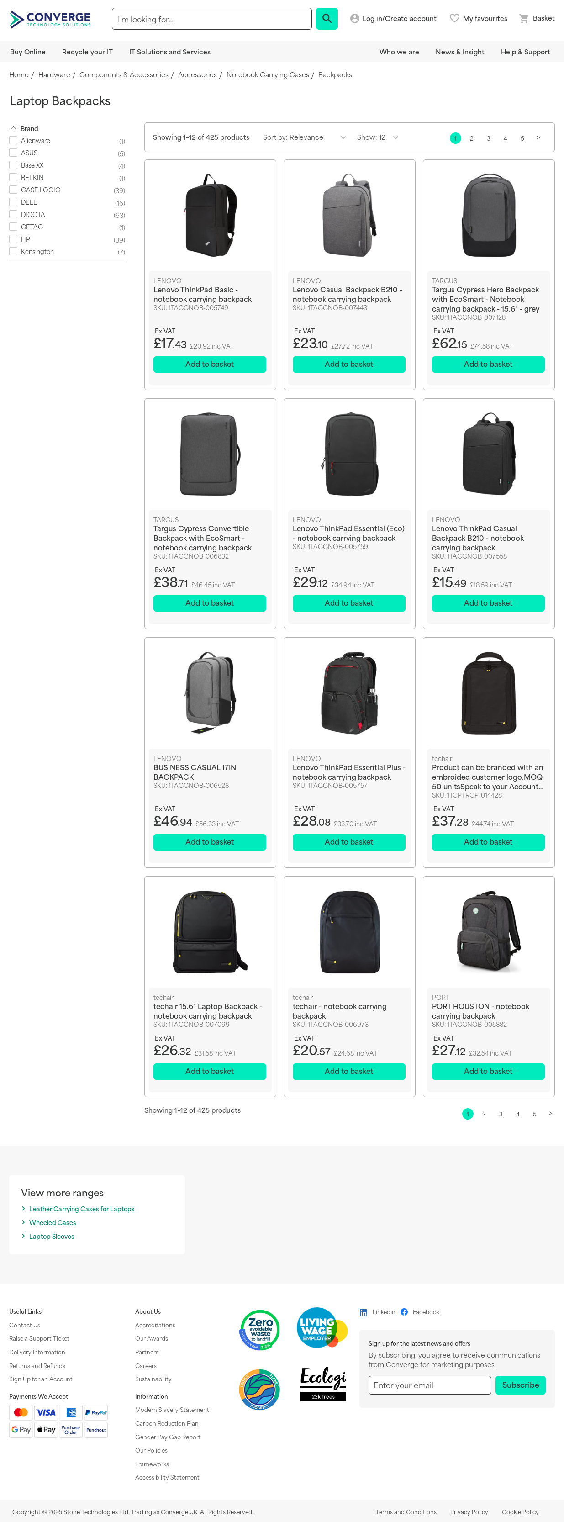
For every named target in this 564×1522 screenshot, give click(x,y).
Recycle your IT (87, 51)
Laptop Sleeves (51, 1236)
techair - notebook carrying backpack (340, 1010)
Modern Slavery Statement (172, 1409)
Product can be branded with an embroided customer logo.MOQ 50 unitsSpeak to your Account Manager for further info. (487, 776)
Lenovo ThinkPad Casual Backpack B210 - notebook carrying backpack (478, 537)
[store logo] (51, 19)
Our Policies (151, 1449)
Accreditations (155, 1324)
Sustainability (153, 1378)
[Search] (327, 19)
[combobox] (211, 19)
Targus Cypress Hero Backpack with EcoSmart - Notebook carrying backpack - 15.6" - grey (485, 298)
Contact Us (24, 1324)
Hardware (54, 74)
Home (19, 74)
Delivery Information (37, 1351)
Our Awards (151, 1337)
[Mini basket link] (537, 19)
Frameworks (152, 1463)
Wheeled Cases (52, 1222)
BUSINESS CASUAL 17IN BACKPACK (194, 772)
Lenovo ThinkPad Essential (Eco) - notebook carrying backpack (349, 532)
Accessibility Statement (167, 1476)
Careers (146, 1365)
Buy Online (28, 51)
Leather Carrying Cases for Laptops (82, 1209)
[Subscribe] (520, 1385)
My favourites (485, 18)
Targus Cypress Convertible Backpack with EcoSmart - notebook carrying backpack (202, 537)
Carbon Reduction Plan (167, 1422)
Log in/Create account (400, 18)
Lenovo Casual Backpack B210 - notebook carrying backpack (347, 293)
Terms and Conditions (406, 1511)
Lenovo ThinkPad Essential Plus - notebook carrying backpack (349, 772)
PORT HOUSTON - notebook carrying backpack (480, 1010)
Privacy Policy (469, 1511)
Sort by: (275, 137)
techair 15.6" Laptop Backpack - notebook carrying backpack (207, 1010)
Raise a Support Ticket (39, 1337)
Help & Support (525, 51)
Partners (146, 1351)
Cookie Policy (520, 1511)
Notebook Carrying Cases (268, 74)
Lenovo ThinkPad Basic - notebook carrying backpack (202, 293)
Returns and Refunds (37, 1365)
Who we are (399, 51)
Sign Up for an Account (41, 1378)
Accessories (197, 74)
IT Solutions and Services (170, 51)
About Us (148, 1311)
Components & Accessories (124, 74)
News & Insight (460, 51)
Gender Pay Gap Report (168, 1436)
